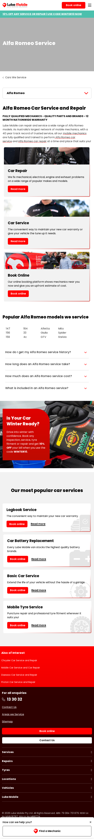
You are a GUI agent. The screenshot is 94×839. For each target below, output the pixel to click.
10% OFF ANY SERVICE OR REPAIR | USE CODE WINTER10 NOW (42, 14)
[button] (47, 352)
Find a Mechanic (47, 831)
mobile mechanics (74, 133)
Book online (18, 293)
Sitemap (7, 721)
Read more (18, 189)
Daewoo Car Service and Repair (19, 674)
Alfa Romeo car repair (32, 141)
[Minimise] (90, 822)
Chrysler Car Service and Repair (19, 660)
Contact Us (9, 707)
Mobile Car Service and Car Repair (20, 667)
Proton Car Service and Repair (18, 682)
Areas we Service (13, 714)
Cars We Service (15, 77)
